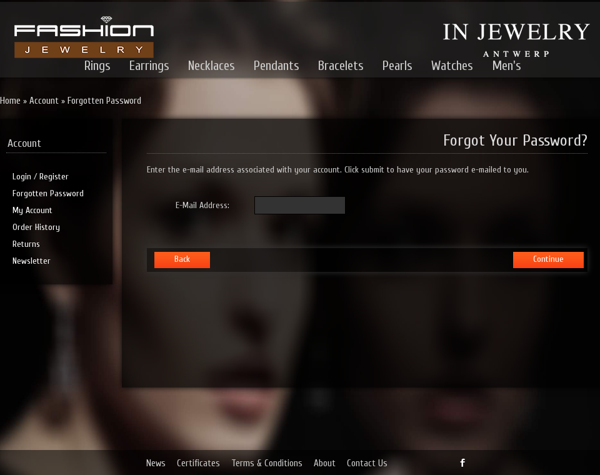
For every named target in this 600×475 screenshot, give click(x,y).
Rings (97, 65)
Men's (506, 65)
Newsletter (31, 261)
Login (21, 176)
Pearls (397, 65)
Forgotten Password (104, 101)
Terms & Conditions (266, 463)
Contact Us (367, 463)
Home (10, 101)
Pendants (276, 65)
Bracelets (341, 65)
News (156, 463)
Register (54, 176)
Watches (452, 65)
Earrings (149, 65)
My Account (32, 210)
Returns (26, 244)
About (325, 463)
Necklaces (211, 65)
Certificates (198, 463)
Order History (36, 227)
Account (44, 101)
